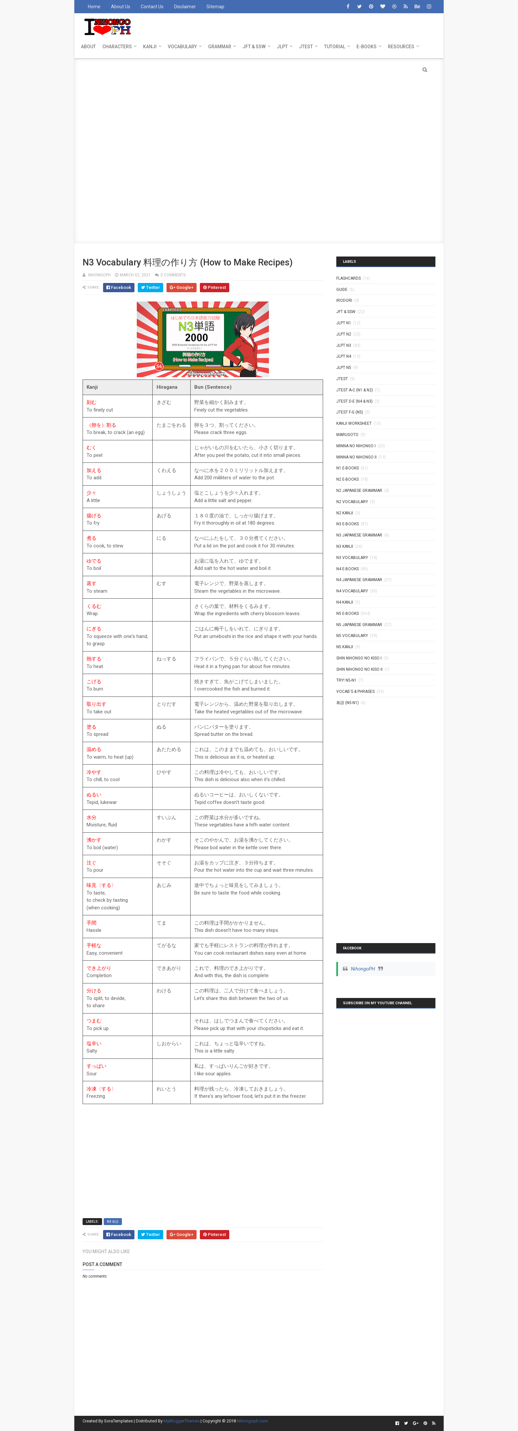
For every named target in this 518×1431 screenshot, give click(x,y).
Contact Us (152, 6)
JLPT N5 (343, 367)
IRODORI (344, 300)
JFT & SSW (254, 46)
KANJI (150, 46)
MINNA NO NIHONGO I (356, 446)
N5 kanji (344, 647)
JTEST (306, 46)
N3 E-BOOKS (347, 524)
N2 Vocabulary (352, 501)
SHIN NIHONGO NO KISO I (359, 658)
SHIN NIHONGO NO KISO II (359, 669)
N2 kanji (344, 513)
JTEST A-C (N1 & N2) (354, 390)
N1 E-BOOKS (347, 468)
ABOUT (88, 46)
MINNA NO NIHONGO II (356, 457)
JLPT (282, 46)
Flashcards (348, 278)
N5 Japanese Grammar (359, 624)
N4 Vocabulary (352, 591)
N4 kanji (344, 602)
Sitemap (215, 6)
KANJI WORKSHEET (354, 423)
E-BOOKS (366, 46)
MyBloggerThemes (182, 1420)
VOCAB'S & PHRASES (355, 691)
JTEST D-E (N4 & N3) (354, 401)
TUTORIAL (334, 46)
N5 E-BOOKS (347, 613)
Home (94, 6)
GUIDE (342, 289)
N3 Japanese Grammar (359, 535)
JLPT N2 (343, 334)
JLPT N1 (343, 323)
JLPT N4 (343, 356)
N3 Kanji (344, 546)
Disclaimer (185, 6)
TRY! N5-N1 (346, 680)
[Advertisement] (259, 104)
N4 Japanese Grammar (359, 579)
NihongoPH (363, 969)
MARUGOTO (347, 434)
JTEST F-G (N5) (349, 412)
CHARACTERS (117, 46)
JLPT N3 (343, 345)
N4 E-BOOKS (347, 569)
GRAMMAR (219, 46)
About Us (120, 6)
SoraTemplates (118, 1420)
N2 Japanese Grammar (359, 490)
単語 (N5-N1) (347, 702)
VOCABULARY (182, 46)
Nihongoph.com (252, 1420)
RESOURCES (401, 46)
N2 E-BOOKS (347, 479)
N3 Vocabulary (352, 557)
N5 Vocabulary (352, 635)
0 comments (173, 275)
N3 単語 (113, 1221)
